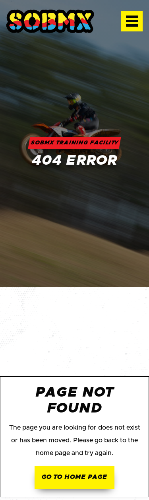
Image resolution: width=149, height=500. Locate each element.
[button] (132, 21)
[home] (57, 21)
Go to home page (74, 477)
